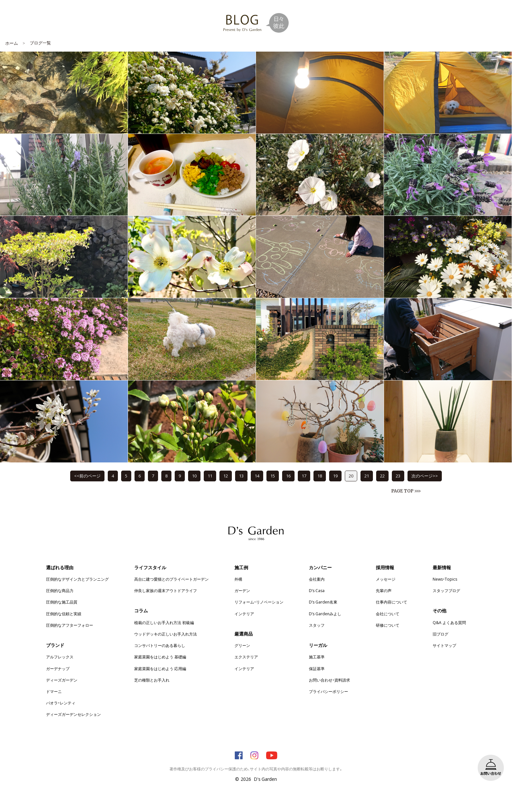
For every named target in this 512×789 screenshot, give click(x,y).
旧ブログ (440, 634)
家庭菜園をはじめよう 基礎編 (160, 657)
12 (225, 476)
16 (288, 476)
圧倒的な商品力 (59, 590)
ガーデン (242, 590)
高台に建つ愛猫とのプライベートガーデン (171, 579)
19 (335, 476)
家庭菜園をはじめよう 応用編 (160, 668)
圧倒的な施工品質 (61, 602)
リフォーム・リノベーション (258, 602)
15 (272, 476)
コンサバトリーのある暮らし (159, 645)
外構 (238, 579)
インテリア (244, 614)
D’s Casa (317, 590)
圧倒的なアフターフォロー (69, 625)
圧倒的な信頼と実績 (63, 614)
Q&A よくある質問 (449, 622)
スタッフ (317, 625)
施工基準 (317, 657)
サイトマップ (444, 645)
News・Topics (445, 579)
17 (304, 476)
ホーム (11, 43)
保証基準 (317, 668)
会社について (387, 614)
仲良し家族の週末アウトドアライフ (165, 590)
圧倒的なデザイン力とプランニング (77, 579)
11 (210, 476)
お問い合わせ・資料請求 (329, 680)
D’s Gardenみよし (325, 614)
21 (366, 476)
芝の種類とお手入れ (151, 680)
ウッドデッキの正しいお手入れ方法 (165, 634)
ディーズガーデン (61, 680)
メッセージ (385, 579)
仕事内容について (391, 602)
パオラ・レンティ (60, 703)
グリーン (242, 645)
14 (257, 476)
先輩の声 (384, 590)
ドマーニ (54, 691)
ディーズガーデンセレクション (73, 714)
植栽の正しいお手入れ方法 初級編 (164, 622)
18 (319, 476)
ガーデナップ (58, 668)
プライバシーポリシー (328, 691)
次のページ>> (424, 476)
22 (382, 476)
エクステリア (246, 657)
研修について (387, 625)
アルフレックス (59, 657)
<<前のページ (87, 476)
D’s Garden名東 (323, 602)
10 (194, 476)
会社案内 (317, 579)
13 (241, 476)
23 (398, 476)
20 (351, 476)
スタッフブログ (446, 590)
